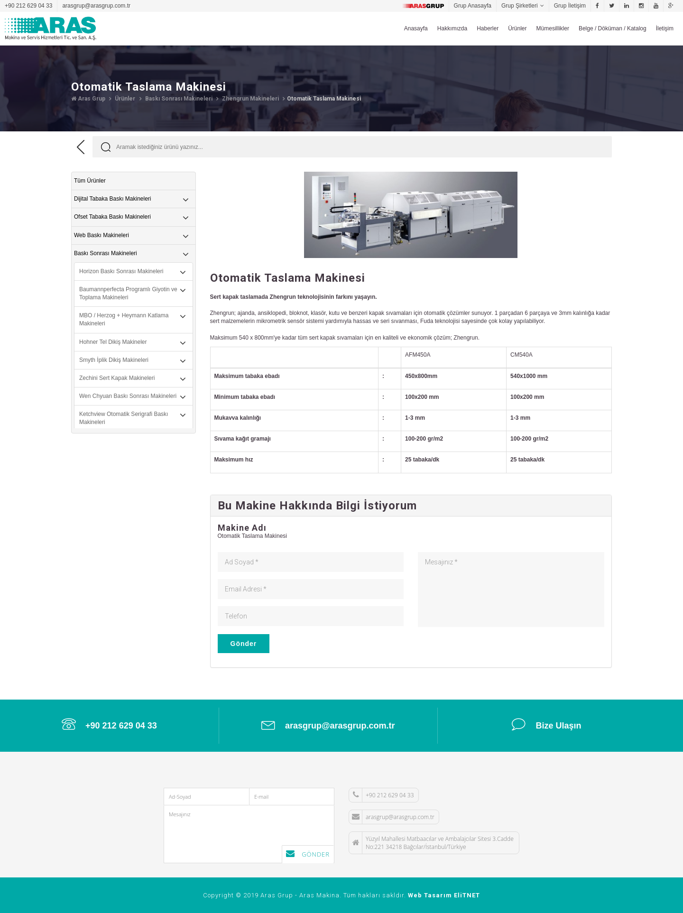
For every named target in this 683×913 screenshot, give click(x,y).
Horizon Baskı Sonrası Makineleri (121, 271)
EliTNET (467, 895)
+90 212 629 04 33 (28, 5)
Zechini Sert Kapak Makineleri (117, 378)
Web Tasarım (430, 895)
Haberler (487, 28)
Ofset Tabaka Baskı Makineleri (112, 216)
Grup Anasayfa (472, 5)
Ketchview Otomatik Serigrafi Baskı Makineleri (123, 418)
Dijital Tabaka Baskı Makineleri (112, 198)
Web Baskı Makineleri (101, 235)
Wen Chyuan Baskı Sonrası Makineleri (127, 396)
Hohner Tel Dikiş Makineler (113, 342)
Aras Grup (88, 98)
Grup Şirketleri (519, 5)
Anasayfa (416, 28)
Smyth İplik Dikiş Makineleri (113, 360)
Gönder (244, 643)
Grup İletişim (570, 5)
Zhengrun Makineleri (250, 98)
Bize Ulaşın (546, 724)
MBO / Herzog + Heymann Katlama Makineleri (123, 319)
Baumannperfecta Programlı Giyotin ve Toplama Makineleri (128, 293)
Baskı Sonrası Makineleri (178, 98)
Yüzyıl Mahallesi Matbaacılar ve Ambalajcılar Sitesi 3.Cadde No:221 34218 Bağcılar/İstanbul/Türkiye (431, 843)
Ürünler (517, 28)
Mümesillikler (552, 28)
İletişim (665, 28)
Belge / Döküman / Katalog (612, 28)
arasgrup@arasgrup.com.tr (96, 5)
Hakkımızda (452, 28)
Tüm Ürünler (90, 180)
